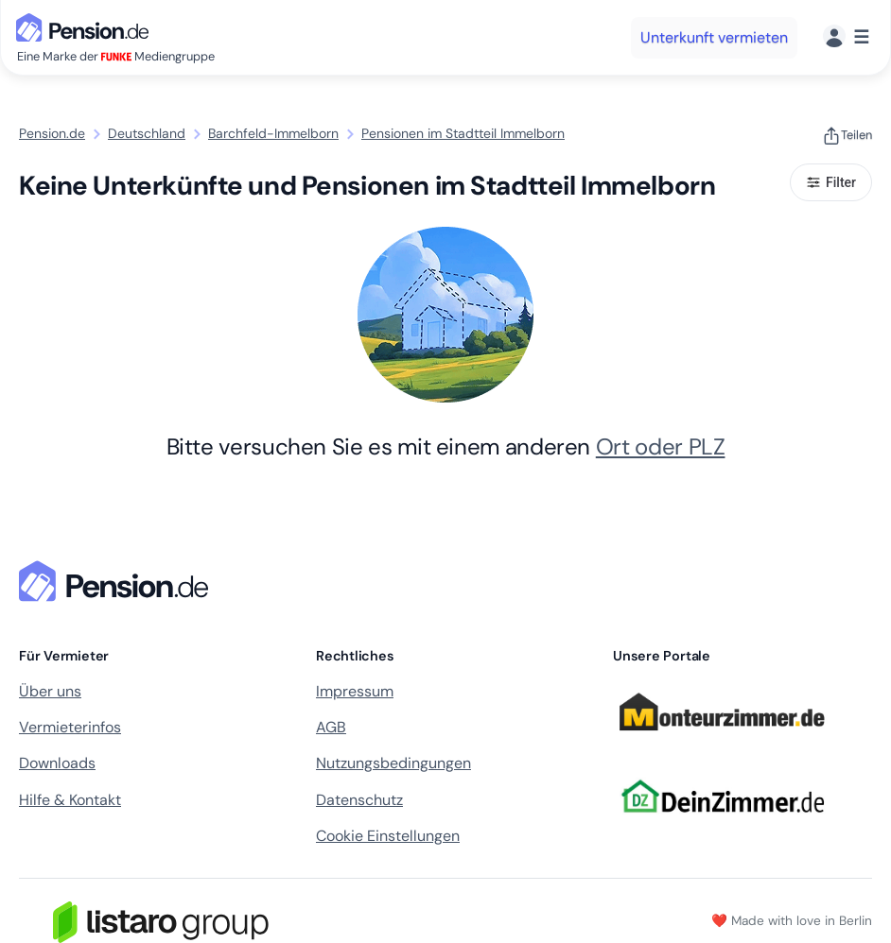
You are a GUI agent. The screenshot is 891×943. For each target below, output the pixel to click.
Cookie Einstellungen (388, 836)
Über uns (50, 691)
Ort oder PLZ (660, 446)
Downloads (57, 763)
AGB (331, 727)
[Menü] (846, 37)
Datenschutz (359, 800)
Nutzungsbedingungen (393, 763)
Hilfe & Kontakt (70, 800)
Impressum (354, 691)
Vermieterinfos (70, 727)
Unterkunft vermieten (714, 37)
